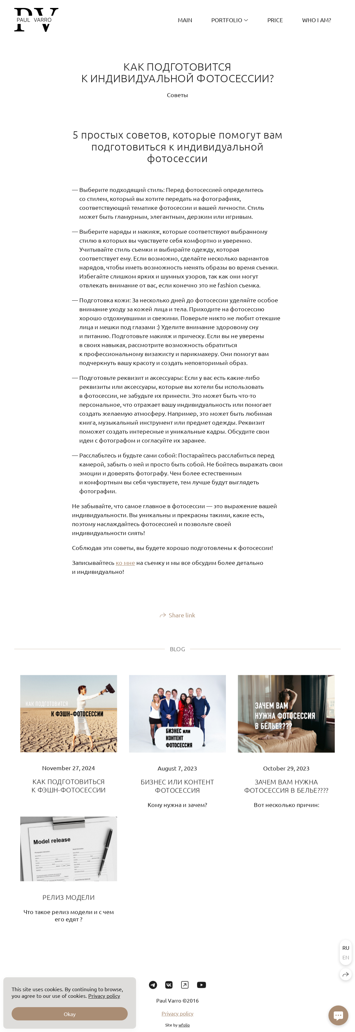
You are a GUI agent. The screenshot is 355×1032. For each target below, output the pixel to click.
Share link (182, 619)
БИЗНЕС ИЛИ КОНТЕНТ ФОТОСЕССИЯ (177, 790)
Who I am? (316, 19)
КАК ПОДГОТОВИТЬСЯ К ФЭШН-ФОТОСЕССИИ (69, 790)
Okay (70, 1013)
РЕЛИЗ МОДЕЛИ (68, 902)
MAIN (185, 19)
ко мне (125, 562)
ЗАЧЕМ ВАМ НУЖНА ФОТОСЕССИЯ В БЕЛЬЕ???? (286, 790)
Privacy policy (177, 1017)
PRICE (275, 19)
